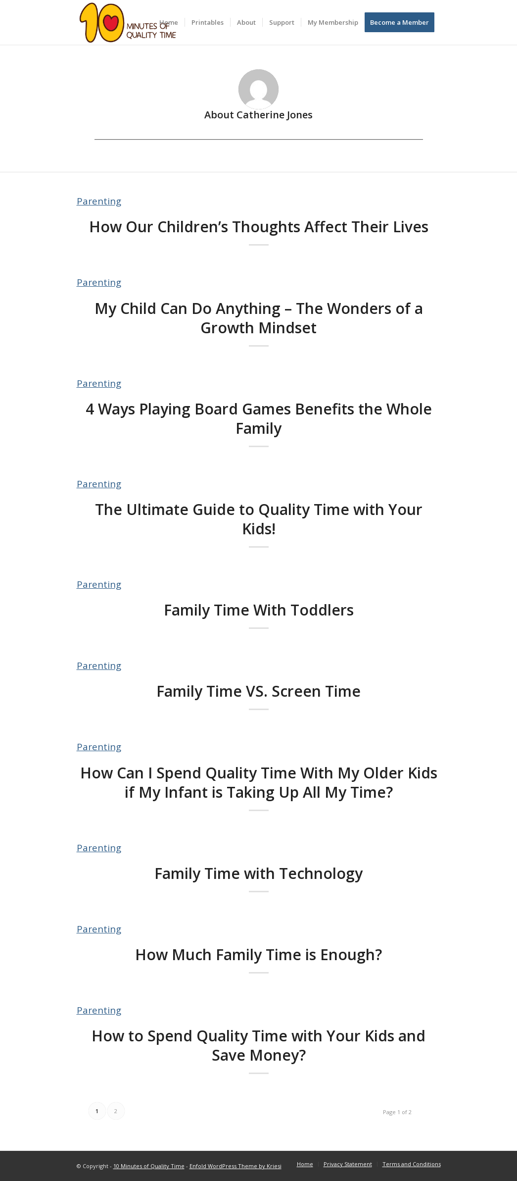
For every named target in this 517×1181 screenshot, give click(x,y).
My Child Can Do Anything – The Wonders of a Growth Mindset (258, 318)
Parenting (99, 201)
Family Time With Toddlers (259, 610)
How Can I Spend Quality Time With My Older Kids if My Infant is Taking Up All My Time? (258, 782)
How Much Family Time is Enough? (258, 954)
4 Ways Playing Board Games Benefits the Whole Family (259, 418)
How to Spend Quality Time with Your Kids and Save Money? (258, 1045)
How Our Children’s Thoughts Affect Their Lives (258, 226)
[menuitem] (169, 22)
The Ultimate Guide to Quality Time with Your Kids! (259, 519)
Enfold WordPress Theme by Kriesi (235, 1166)
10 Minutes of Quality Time (149, 1166)
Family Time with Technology (258, 873)
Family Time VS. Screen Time (258, 691)
